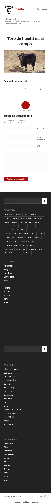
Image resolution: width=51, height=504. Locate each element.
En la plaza (9, 395)
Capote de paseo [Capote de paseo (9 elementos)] (25, 218)
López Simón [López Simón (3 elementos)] (17, 233)
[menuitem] (37, 9)
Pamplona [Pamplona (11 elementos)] (21, 237)
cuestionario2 (10, 380)
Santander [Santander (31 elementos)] (34, 241)
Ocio (6, 406)
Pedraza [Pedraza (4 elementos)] (37, 237)
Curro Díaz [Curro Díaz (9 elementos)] (23, 222)
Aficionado (8, 266)
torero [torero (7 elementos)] (18, 249)
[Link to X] (33, 496)
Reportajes (9, 417)
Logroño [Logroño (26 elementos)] (7, 233)
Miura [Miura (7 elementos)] (33, 233)
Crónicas (8, 273)
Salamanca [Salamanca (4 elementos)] (25, 241)
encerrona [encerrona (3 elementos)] (23, 226)
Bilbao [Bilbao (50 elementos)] (26, 214)
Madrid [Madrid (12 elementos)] (26, 233)
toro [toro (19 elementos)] (23, 249)
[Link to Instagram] (45, 496)
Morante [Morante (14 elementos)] (40, 233)
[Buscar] (37, 9)
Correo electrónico (41, 139)
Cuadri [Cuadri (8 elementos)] (7, 222)
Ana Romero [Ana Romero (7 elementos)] (9, 214)
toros (6, 302)
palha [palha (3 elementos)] (14, 237)
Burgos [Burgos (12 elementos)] (7, 218)
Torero (7, 295)
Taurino (7, 291)
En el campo (9, 391)
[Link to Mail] (41, 496)
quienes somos (11, 413)
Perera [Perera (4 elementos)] (7, 241)
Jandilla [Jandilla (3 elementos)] (41, 230)
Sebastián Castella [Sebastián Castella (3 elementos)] (11, 245)
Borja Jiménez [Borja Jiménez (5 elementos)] (35, 214)
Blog (6, 269)
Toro (6, 299)
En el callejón (10, 387)
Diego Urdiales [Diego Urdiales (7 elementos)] (34, 222)
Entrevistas (9, 277)
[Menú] (43, 9)
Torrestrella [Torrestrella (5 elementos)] (8, 253)
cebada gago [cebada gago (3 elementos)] (38, 218)
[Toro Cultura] (21, 9)
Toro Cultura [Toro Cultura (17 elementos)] (32, 249)
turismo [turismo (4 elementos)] (17, 253)
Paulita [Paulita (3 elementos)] (30, 237)
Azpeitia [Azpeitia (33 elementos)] (18, 214)
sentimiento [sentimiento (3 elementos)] (24, 245)
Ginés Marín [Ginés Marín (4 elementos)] (21, 230)
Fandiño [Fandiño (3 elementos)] (31, 226)
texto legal (8, 424)
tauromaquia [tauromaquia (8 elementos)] (9, 249)
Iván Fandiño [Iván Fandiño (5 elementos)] (32, 230)
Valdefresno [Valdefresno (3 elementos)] (26, 253)
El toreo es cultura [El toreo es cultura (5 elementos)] (11, 226)
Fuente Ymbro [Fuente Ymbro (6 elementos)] (10, 230)
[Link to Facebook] (37, 496)
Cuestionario (9, 376)
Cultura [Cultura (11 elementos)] (14, 222)
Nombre (40, 129)
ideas (6, 280)
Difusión (7, 384)
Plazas (7, 288)
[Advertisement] (25, 325)
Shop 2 (7, 420)
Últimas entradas (13, 19)
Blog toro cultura (11, 369)
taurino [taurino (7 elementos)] (32, 245)
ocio (6, 284)
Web (38, 146)
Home (6, 402)
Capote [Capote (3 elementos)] (14, 218)
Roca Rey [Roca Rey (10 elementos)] (15, 241)
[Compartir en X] (25, 89)
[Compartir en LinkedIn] (40, 89)
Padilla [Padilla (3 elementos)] (7, 237)
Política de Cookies (12, 409)
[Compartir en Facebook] (11, 89)
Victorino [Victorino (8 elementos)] (36, 253)
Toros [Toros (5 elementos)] (40, 249)
